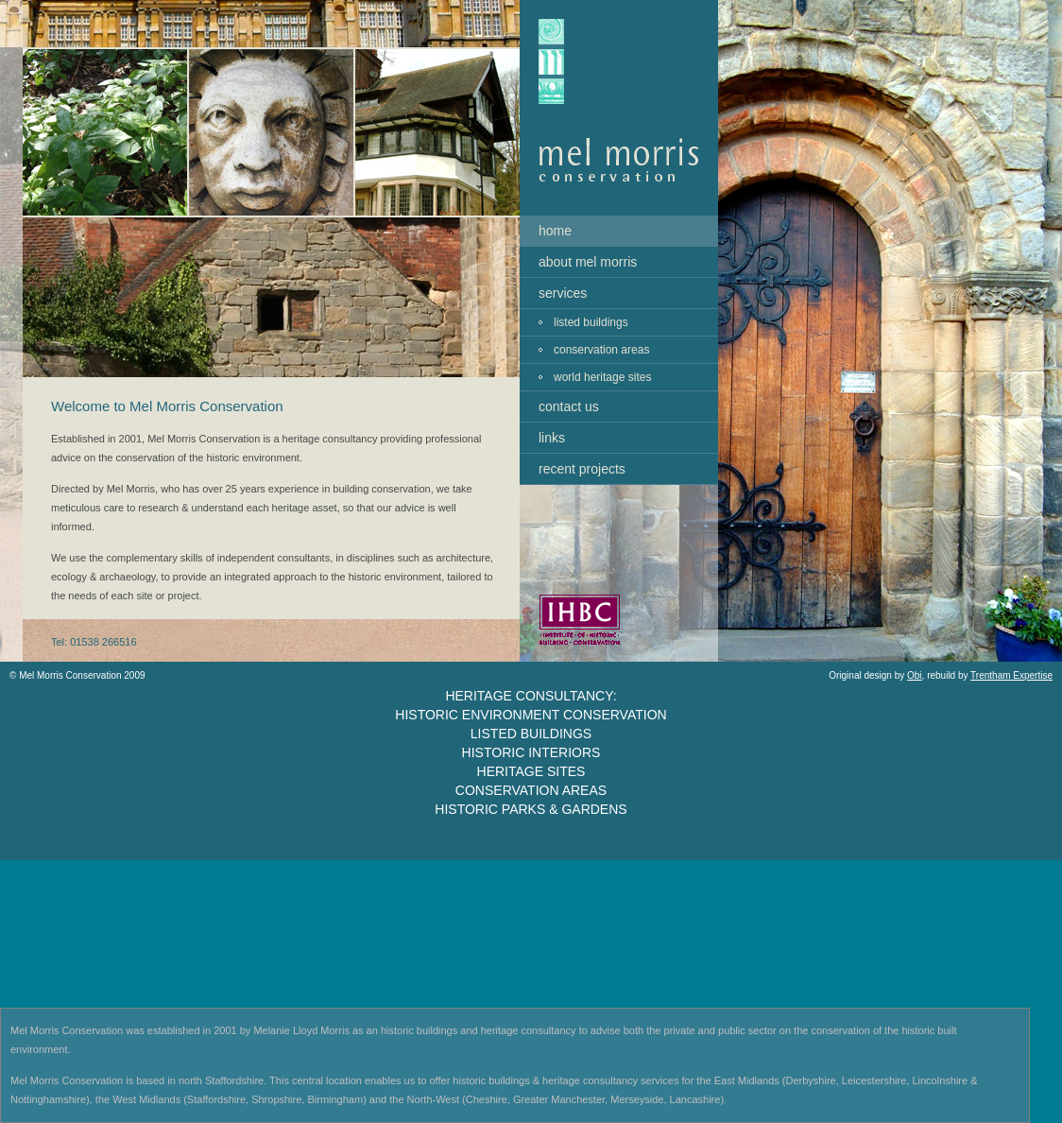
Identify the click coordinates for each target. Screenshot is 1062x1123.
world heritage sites (602, 377)
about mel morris (588, 261)
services (563, 293)
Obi (914, 675)
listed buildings (591, 322)
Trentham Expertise (1011, 675)
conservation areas (601, 349)
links (552, 437)
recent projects (582, 468)
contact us (569, 406)
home (555, 230)
